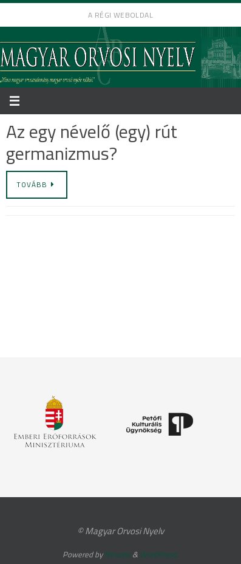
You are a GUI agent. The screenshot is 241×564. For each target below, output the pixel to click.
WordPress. (159, 554)
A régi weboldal (120, 15)
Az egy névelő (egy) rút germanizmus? (91, 142)
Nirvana (117, 554)
